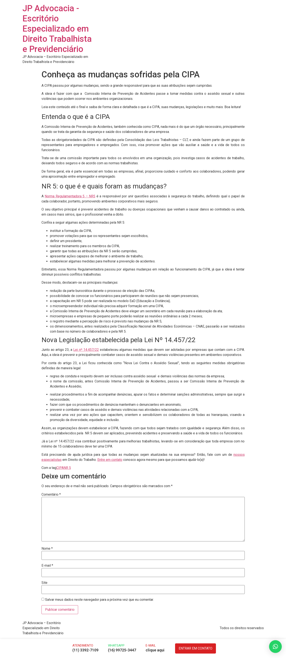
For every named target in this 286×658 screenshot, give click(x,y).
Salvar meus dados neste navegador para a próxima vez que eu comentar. (99, 599)
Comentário (51, 494)
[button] (275, 646)
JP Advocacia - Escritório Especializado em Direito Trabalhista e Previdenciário (57, 28)
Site (44, 582)
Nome (47, 548)
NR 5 (67, 468)
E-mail (47, 565)
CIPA (60, 468)
